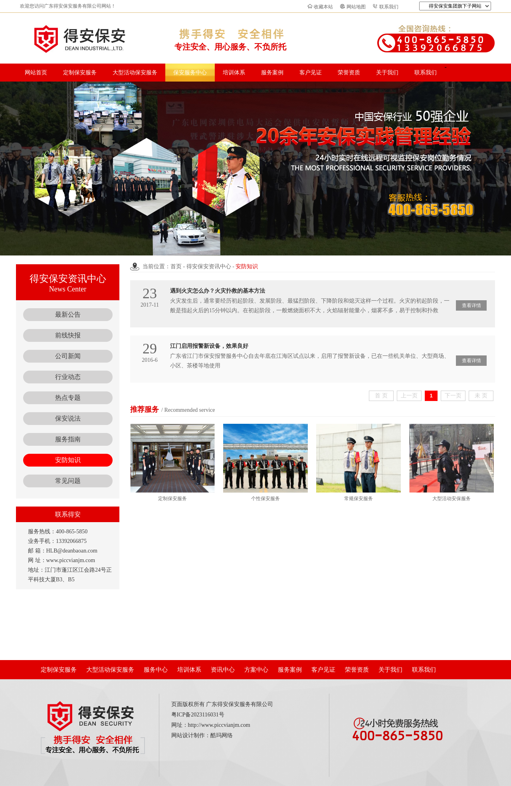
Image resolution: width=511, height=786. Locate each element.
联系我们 (388, 7)
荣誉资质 (349, 73)
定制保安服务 (80, 73)
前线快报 (68, 335)
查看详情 (471, 305)
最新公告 (68, 314)
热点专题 (68, 397)
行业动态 (68, 376)
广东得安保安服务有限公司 (239, 704)
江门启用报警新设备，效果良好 (209, 346)
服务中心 (156, 669)
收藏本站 (323, 7)
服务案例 (272, 73)
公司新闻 (68, 356)
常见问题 (68, 480)
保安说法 (68, 418)
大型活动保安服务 (135, 73)
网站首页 (36, 73)
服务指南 (68, 439)
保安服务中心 (190, 73)
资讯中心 (223, 669)
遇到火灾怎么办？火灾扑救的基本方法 (217, 291)
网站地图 (356, 7)
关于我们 (387, 73)
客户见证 (310, 73)
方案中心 (256, 669)
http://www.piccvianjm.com (219, 725)
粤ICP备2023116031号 (197, 715)
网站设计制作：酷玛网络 (202, 735)
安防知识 (68, 460)
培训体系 (234, 73)
